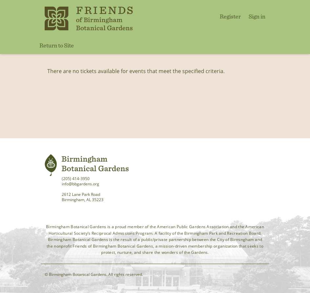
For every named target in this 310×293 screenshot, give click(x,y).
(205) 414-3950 (76, 178)
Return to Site (56, 45)
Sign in (257, 16)
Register (230, 16)
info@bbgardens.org (80, 184)
